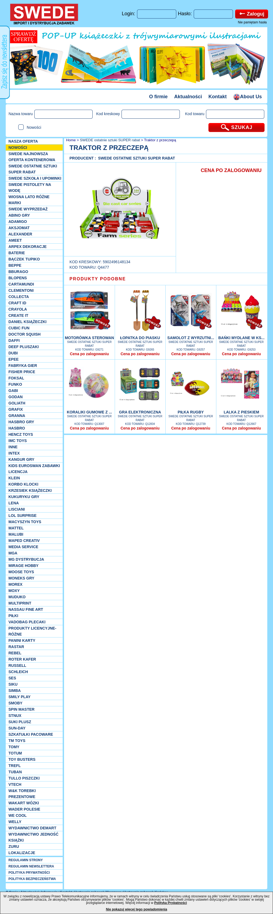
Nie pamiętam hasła (252, 22)
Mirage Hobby (23, 565)
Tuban (15, 772)
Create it (18, 315)
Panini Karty (21, 640)
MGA (12, 553)
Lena (13, 503)
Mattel (16, 528)
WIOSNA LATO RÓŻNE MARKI (29, 200)
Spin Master (21, 709)
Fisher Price (21, 372)
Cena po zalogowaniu (89, 354)
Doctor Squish (24, 334)
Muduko (17, 597)
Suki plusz (19, 722)
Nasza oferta (23, 141)
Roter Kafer (22, 659)
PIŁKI (13, 616)
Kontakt (217, 96)
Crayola (17, 309)
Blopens (17, 278)
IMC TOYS (17, 440)
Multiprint (19, 603)
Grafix (15, 409)
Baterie (16, 253)
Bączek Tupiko (24, 259)
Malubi (15, 534)
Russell (17, 665)
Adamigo (17, 221)
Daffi (14, 340)
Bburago (18, 271)
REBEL (14, 653)
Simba (14, 690)
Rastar (16, 647)
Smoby (15, 703)
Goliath (16, 403)
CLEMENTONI (21, 290)
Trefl (14, 765)
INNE (12, 447)
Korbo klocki (23, 484)
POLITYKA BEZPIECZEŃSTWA (32, 879)
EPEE (13, 359)
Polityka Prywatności (170, 903)
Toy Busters (21, 759)
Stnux (14, 715)
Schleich (18, 672)
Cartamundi (21, 284)
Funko (15, 384)
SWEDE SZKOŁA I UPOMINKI (34, 178)
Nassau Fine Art (25, 609)
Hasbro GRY (21, 422)
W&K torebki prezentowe (22, 794)
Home (70, 140)
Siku (12, 684)
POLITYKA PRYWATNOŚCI (29, 873)
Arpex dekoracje (27, 246)
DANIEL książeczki (27, 322)
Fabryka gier (22, 365)
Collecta (18, 297)
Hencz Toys (20, 434)
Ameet (15, 240)
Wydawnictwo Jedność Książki (33, 837)
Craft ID (17, 303)
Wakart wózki (23, 803)
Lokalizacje (21, 853)
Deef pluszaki (23, 347)
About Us (247, 96)
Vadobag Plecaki (27, 622)
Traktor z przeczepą (160, 140)
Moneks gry (21, 578)
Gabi (13, 390)
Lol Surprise (22, 515)
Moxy (14, 590)
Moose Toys (21, 572)
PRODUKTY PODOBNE (97, 279)
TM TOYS (16, 740)
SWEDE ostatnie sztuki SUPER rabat (32, 169)
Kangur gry (21, 459)
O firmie (158, 96)
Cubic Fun (18, 328)
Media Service (23, 547)
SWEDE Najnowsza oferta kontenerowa (31, 157)
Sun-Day (17, 728)
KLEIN (14, 478)
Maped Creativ (24, 540)
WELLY (15, 822)
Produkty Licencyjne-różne (32, 631)
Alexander (20, 234)
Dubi (13, 353)
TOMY (13, 747)
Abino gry (19, 215)
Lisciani (16, 509)
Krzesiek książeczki (30, 490)
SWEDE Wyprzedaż (28, 209)
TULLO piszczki (24, 778)
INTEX (14, 453)
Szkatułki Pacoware (30, 734)
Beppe (14, 265)
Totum (15, 753)
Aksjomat (19, 228)
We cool (17, 815)
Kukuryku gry (23, 497)
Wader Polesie (24, 809)
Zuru (13, 846)
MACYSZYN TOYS (24, 522)
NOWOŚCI (17, 147)
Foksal (16, 378)
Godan (15, 397)
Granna (16, 415)
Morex (15, 584)
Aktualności (188, 96)
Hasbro (16, 428)
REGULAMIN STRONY (25, 860)
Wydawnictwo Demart (32, 828)
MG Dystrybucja (26, 559)
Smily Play (19, 697)
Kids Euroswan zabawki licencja (34, 469)
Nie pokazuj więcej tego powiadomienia (136, 909)
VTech (14, 784)
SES (12, 678)
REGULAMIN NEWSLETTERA (31, 866)
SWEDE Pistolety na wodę (29, 187)
